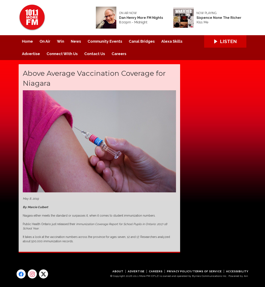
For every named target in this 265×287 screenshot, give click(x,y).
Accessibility (237, 271)
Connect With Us (62, 54)
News (76, 41)
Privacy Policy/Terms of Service (194, 271)
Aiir (246, 276)
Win (60, 41)
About (117, 271)
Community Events (105, 41)
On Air (45, 41)
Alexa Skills (171, 41)
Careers (119, 54)
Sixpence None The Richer (218, 18)
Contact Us (94, 54)
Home (27, 41)
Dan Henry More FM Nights (141, 18)
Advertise (31, 54)
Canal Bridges (142, 41)
